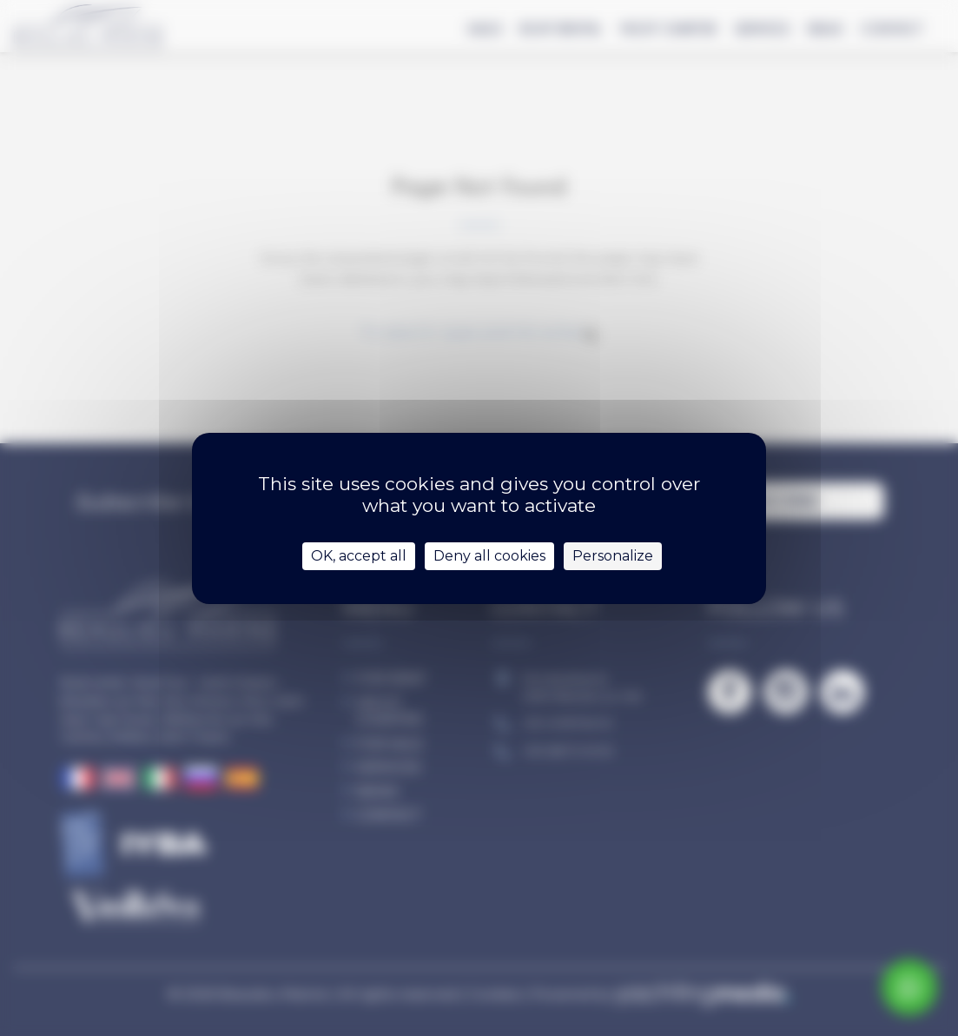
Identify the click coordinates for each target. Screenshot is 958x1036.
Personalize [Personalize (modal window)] (612, 556)
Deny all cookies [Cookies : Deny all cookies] (489, 556)
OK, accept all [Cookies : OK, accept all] (358, 556)
